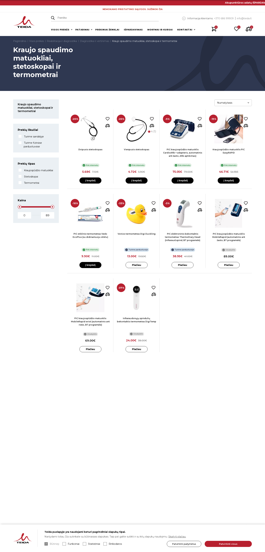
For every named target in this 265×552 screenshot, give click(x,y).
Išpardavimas (133, 29)
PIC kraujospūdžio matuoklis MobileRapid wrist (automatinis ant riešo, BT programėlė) (90, 321)
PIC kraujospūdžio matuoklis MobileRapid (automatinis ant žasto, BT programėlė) (228, 237)
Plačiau (136, 265)
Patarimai (82, 29)
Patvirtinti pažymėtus (184, 544)
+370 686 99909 (224, 18)
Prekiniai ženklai (107, 29)
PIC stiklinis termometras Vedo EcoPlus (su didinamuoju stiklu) (90, 235)
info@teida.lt (244, 18)
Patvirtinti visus (228, 544)
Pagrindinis (19, 41)
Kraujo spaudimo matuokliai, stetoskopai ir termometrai (144, 41)
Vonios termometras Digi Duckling (136, 234)
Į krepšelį (90, 180)
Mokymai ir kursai (160, 29)
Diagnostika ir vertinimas (94, 41)
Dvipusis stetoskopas (90, 149)
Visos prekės (60, 29)
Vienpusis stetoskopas (136, 149)
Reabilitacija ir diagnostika (62, 41)
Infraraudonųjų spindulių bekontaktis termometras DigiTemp (136, 320)
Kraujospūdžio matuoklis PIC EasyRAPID (229, 151)
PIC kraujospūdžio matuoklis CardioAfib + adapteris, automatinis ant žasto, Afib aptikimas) (182, 152)
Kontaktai (184, 29)
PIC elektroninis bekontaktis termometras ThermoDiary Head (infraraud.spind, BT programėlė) (182, 237)
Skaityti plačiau (177, 536)
